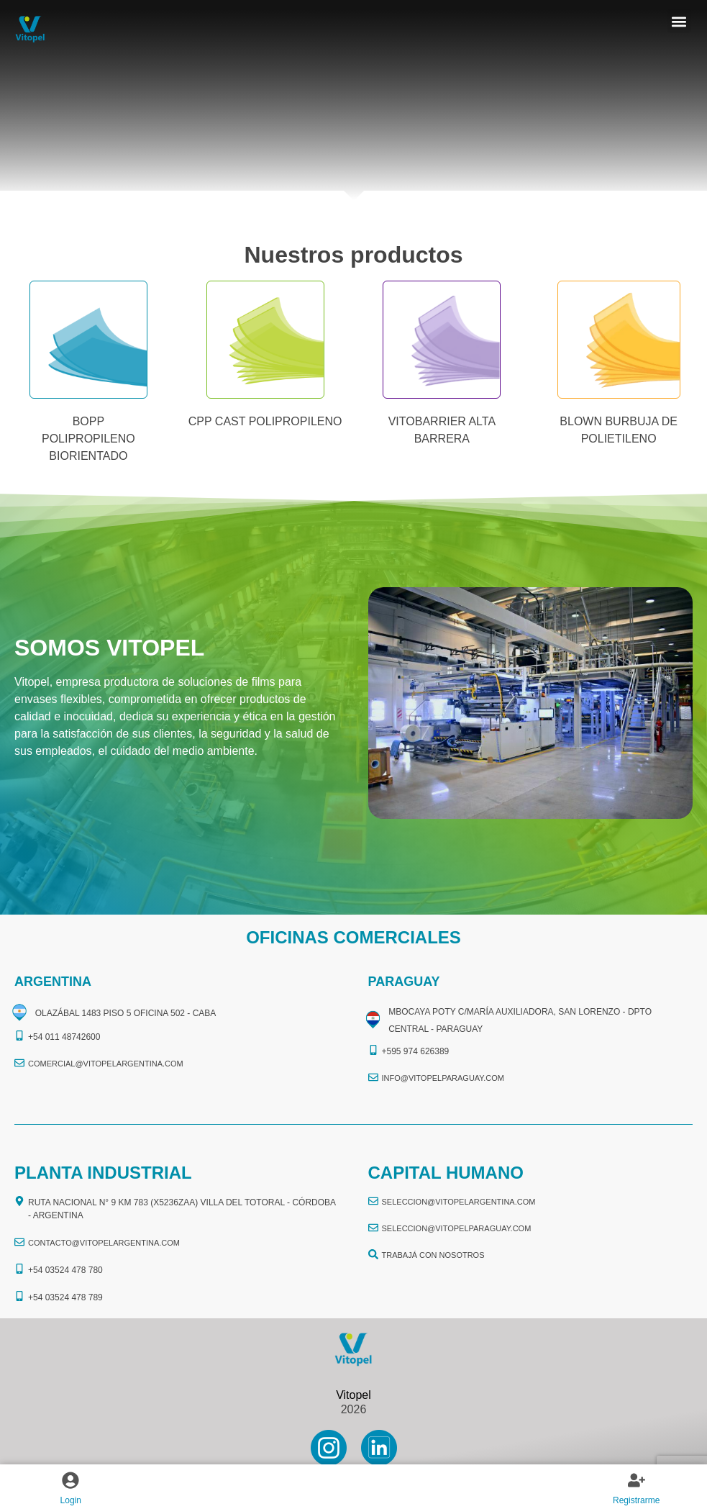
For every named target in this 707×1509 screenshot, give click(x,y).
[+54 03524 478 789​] (19, 1296)
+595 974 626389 (416, 1051)
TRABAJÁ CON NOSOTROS (433, 1255)
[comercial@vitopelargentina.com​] (19, 1063)
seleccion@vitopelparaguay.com (457, 1228)
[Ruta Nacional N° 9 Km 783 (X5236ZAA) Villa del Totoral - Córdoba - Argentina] (19, 1201)
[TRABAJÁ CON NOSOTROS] (373, 1254)
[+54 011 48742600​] (19, 1035)
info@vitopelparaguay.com (443, 1078)
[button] (679, 21)
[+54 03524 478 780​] (19, 1269)
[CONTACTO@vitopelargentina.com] (19, 1242)
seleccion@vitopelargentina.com (459, 1201)
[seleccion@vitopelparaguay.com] (373, 1228)
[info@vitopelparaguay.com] (373, 1077)
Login (70, 1500)
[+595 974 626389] (373, 1050)
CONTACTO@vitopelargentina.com (104, 1242)
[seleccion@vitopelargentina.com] (373, 1201)
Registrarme (636, 1500)
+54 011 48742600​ (64, 1037)
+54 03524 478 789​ (65, 1297)
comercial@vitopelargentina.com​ (105, 1063)
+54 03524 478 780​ (65, 1270)
